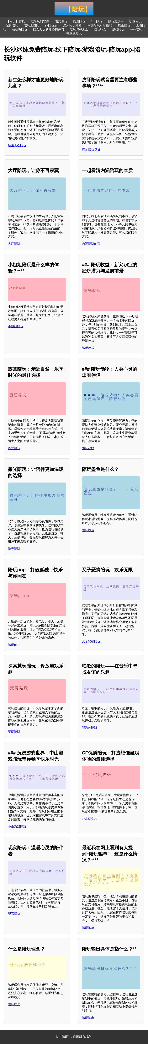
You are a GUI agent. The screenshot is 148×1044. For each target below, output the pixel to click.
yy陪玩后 (51, 25)
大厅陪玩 (14, 243)
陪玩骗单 (88, 927)
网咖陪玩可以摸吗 (99, 25)
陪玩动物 (88, 448)
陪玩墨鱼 (88, 530)
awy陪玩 (136, 29)
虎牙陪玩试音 (91, 149)
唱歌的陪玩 (89, 727)
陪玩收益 (88, 348)
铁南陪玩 (124, 25)
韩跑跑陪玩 (74, 33)
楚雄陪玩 (118, 29)
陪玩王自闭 (31, 25)
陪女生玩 (61, 21)
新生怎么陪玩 (17, 145)
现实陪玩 (14, 913)
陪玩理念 (14, 1004)
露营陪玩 (14, 448)
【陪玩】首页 (15, 21)
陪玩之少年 (116, 21)
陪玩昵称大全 (79, 29)
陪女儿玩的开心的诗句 (48, 29)
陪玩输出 (88, 1017)
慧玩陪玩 (14, 731)
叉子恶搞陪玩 (91, 641)
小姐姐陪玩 (15, 326)
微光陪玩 (14, 548)
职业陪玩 (135, 21)
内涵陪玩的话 (91, 243)
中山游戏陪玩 (17, 826)
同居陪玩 (79, 21)
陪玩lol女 (100, 29)
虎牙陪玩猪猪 (72, 25)
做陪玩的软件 (40, 21)
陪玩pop (13, 644)
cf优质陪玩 (89, 818)
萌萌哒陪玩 (19, 29)
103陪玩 (97, 21)
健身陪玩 (12, 25)
